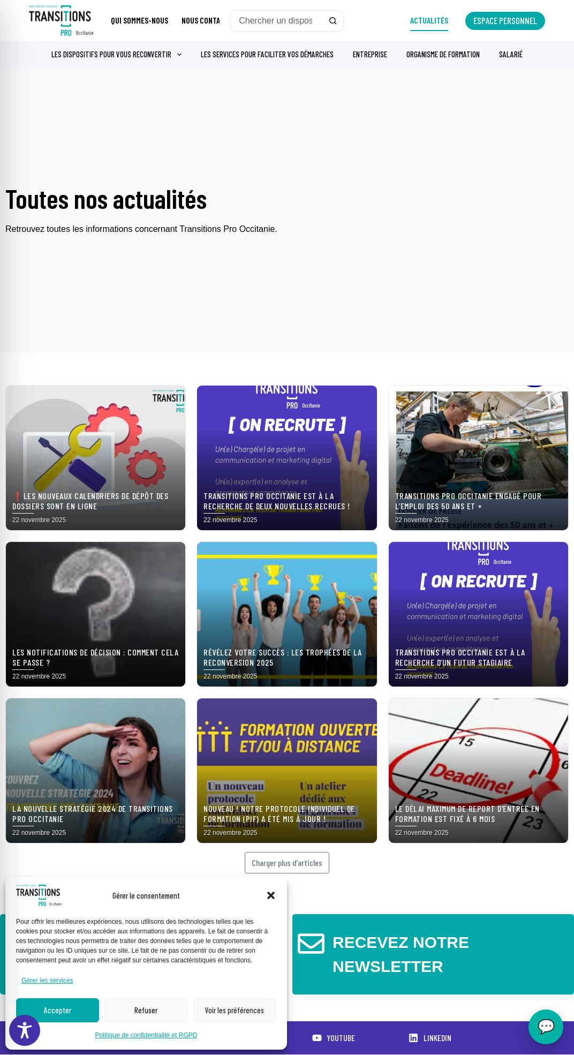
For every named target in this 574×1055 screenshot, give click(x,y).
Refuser (145, 1010)
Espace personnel (505, 20)
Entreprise (370, 54)
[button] (271, 895)
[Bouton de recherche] (333, 21)
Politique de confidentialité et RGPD (146, 1035)
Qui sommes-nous (139, 20)
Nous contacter (209, 20)
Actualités (429, 20)
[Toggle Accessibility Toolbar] (24, 1030)
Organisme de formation (443, 54)
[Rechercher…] (276, 21)
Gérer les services (47, 980)
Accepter (57, 1010)
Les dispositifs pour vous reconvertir (118, 54)
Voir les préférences (234, 1010)
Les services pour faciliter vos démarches (267, 54)
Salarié (511, 54)
